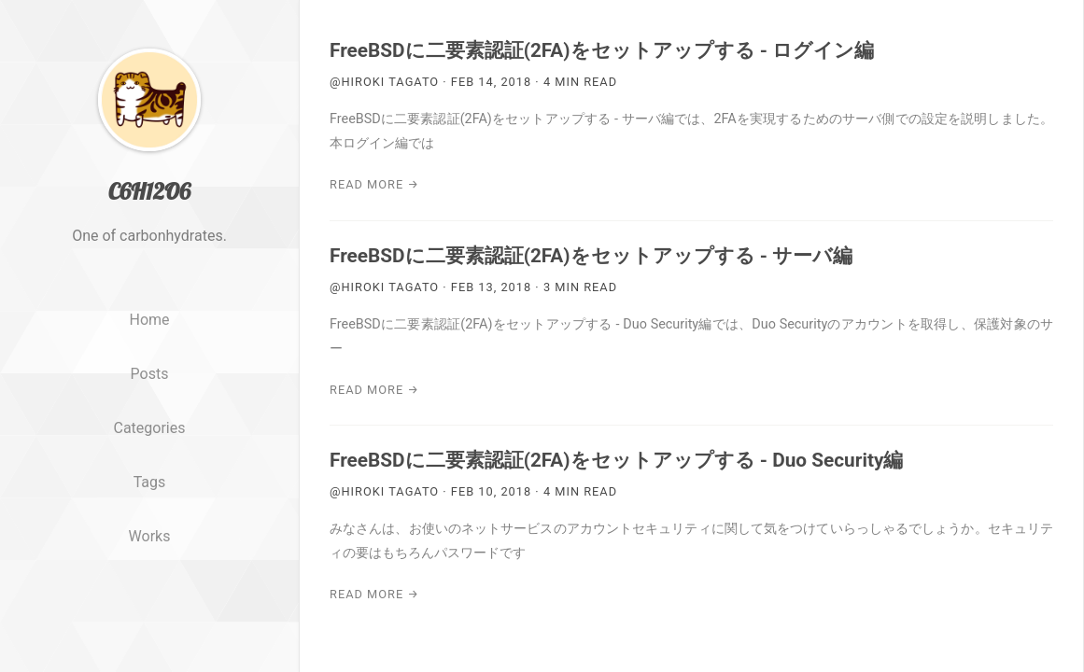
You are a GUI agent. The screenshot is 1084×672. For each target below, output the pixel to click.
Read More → (374, 184)
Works (150, 572)
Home (149, 356)
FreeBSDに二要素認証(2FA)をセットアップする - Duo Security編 (616, 460)
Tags (150, 517)
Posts (150, 409)
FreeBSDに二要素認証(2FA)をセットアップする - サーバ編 (591, 256)
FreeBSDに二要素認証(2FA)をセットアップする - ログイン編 (602, 50)
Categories (150, 463)
